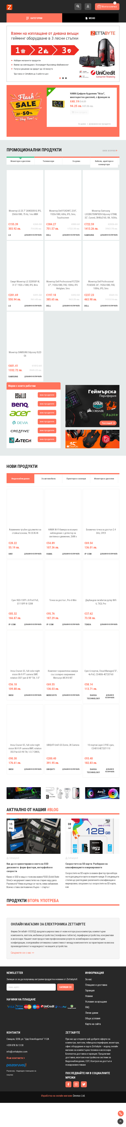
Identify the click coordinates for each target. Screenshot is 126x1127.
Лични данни (91, 1037)
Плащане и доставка (96, 1009)
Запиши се (65, 1011)
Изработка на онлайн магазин (56, 1119)
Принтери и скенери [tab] (76, 478)
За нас (88, 1003)
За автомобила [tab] (48, 478)
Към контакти (16, 1082)
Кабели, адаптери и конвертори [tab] (104, 163)
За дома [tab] (76, 161)
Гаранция (89, 1014)
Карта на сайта (93, 1048)
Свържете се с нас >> (22, 976)
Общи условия (92, 1042)
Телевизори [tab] (48, 161)
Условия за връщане (96, 1025)
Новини (89, 1020)
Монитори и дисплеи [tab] (20, 161)
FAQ (87, 1031)
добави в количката (33, 235)
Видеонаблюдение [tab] (20, 478)
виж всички (110, 150)
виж (47, 395)
